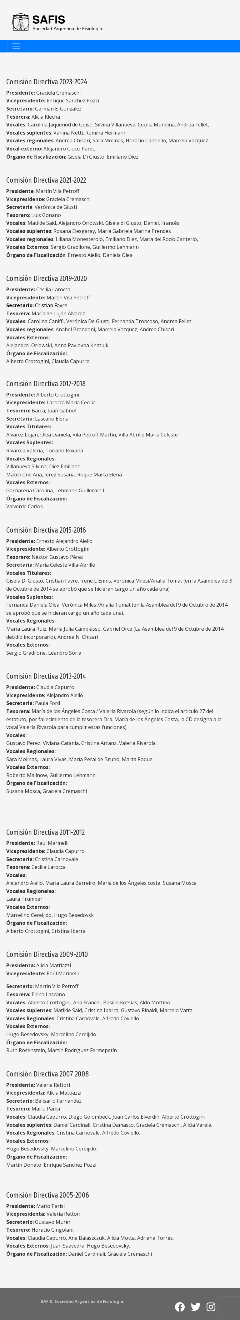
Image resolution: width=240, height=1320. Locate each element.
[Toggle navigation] (16, 46)
